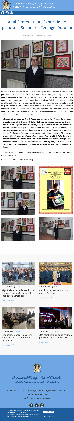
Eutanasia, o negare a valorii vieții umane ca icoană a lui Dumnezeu (17, 338)
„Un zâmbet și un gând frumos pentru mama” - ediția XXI (55, 336)
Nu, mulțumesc (49, 417)
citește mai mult (8, 301)
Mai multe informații (28, 416)
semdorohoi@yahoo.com (40, 398)
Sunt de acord (49, 412)
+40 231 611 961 (41, 394)
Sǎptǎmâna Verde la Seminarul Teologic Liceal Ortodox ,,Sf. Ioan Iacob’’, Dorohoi (18, 293)
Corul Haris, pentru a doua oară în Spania (53, 291)
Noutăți (48, 36)
